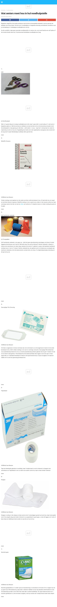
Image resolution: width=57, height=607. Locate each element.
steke (21, 204)
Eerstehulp (3, 10)
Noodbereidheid (10, 10)
